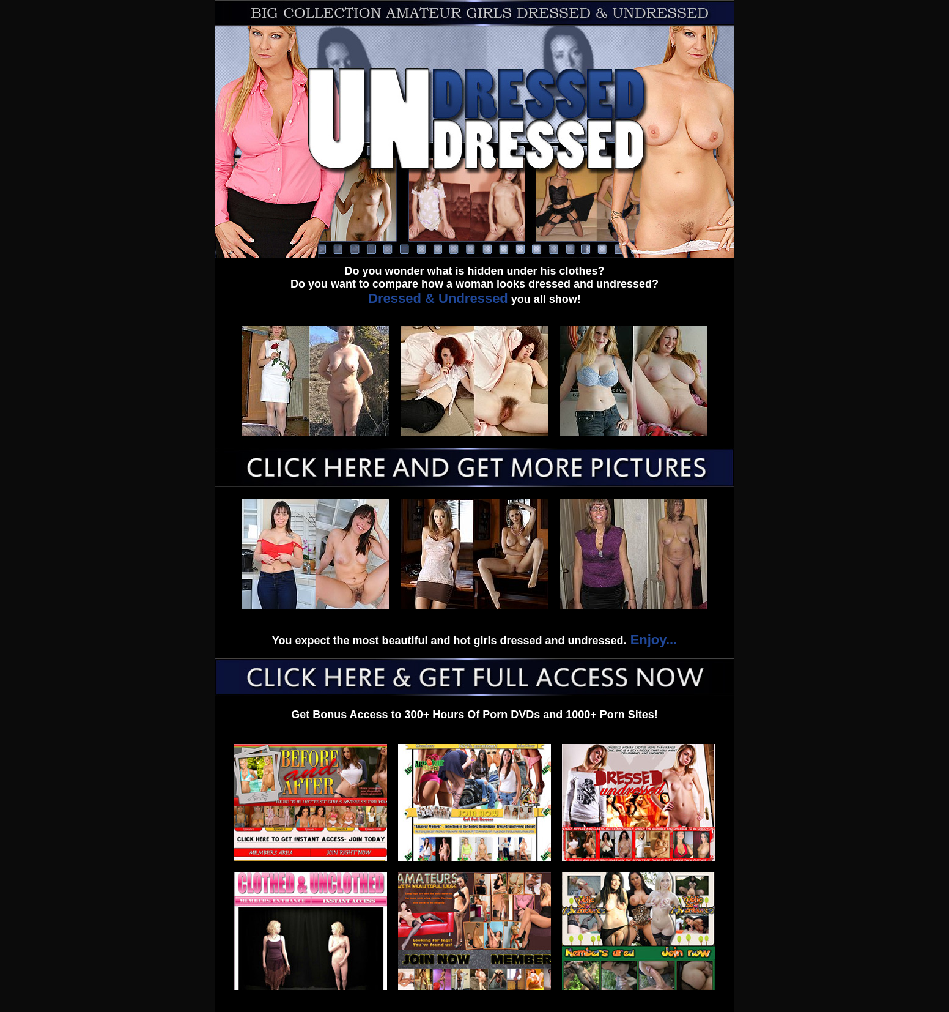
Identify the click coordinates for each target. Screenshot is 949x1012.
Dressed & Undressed (438, 298)
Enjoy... (652, 639)
